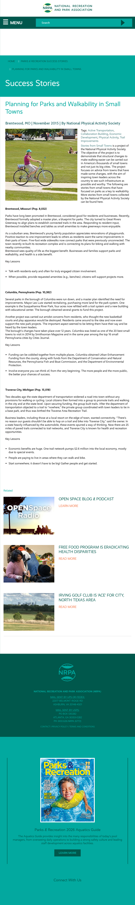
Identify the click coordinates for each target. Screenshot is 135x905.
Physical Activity (108, 137)
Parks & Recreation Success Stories (44, 61)
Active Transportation (101, 130)
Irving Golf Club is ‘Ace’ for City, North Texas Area (91, 597)
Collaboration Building (94, 134)
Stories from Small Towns (96, 145)
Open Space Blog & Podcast (86, 499)
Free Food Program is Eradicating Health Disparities (94, 549)
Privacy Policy (60, 726)
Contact (45, 726)
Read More (67, 558)
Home (11, 61)
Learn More (68, 506)
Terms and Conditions (82, 726)
